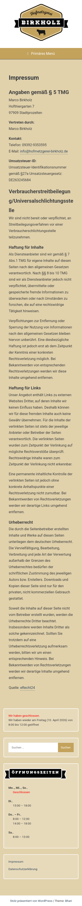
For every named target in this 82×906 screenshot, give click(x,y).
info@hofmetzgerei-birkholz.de (44, 151)
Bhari (68, 900)
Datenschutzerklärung (22, 869)
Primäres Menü (41, 53)
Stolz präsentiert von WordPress (31, 900)
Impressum (15, 861)
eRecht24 (27, 688)
